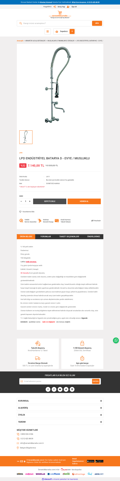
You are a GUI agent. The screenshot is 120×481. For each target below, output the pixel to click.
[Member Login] (60, 7)
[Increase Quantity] (30, 201)
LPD (20, 153)
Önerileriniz (93, 236)
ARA (97, 23)
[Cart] (64, 31)
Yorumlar (45, 236)
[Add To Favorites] (26, 212)
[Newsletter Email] (60, 381)
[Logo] (60, 14)
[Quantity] (25, 201)
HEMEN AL (84, 201)
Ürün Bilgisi (26, 236)
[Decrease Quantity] (21, 201)
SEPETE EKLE (49, 201)
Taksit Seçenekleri (69, 236)
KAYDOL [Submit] (96, 381)
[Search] (60, 23)
